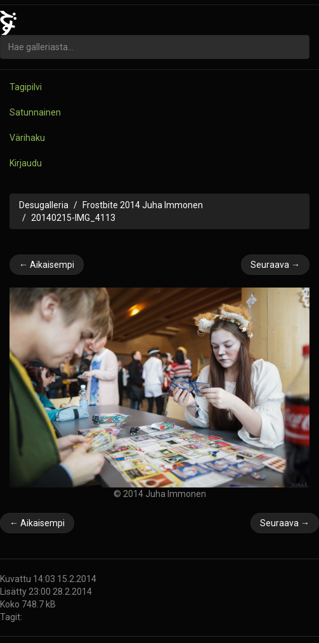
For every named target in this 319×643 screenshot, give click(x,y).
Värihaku (27, 138)
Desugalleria (43, 205)
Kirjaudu (26, 163)
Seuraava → (275, 265)
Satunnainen (35, 112)
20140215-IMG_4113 (73, 218)
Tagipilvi (26, 87)
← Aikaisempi (46, 265)
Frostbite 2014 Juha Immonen (142, 205)
